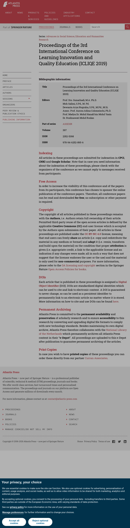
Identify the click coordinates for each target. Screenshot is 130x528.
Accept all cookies (14, 521)
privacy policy (17, 507)
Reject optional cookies (40, 521)
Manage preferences (13, 512)
